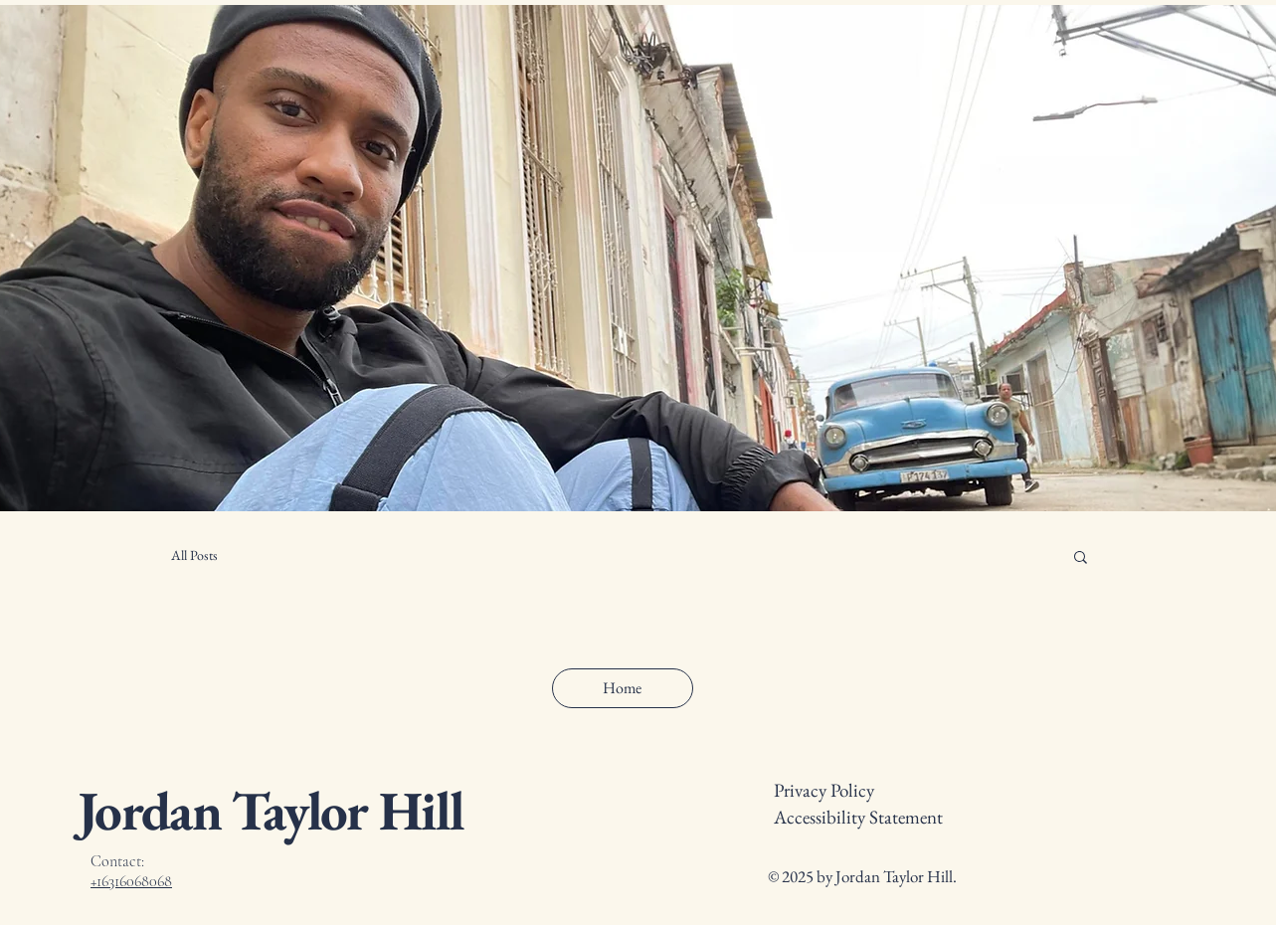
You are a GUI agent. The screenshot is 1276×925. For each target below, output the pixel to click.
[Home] (622, 688)
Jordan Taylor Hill (270, 810)
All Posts (194, 555)
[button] (1080, 558)
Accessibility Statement (858, 817)
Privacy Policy (824, 790)
